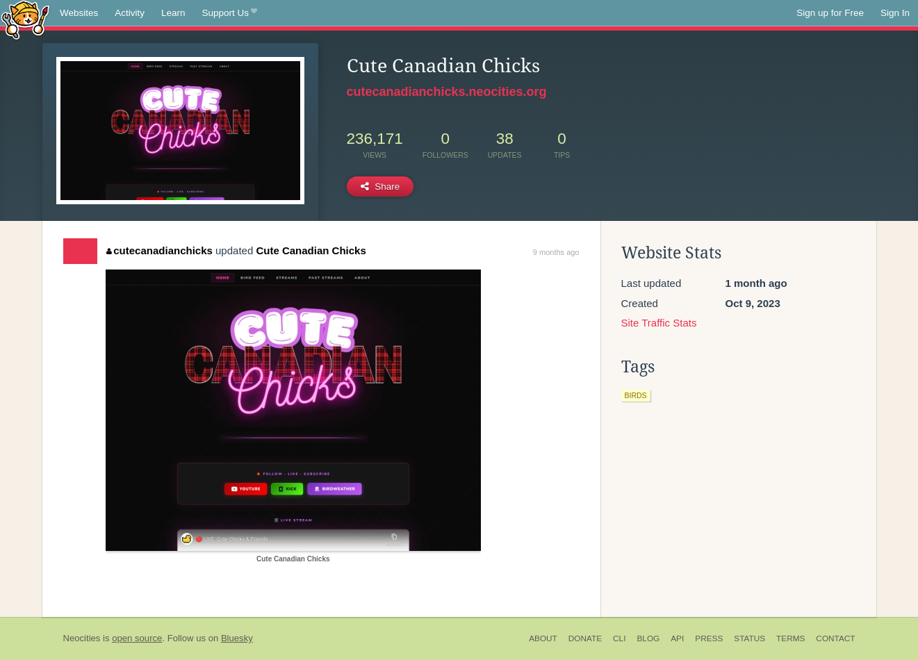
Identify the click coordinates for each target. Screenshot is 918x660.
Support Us (229, 13)
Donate (585, 638)
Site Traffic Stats (659, 323)
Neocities (82, 638)
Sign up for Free (830, 13)
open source (137, 638)
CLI (619, 638)
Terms (790, 638)
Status (749, 638)
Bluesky (237, 638)
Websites (79, 13)
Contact (835, 638)
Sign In (895, 13)
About (543, 638)
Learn (173, 13)
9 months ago (556, 252)
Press (709, 638)
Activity (130, 13)
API (677, 638)
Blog (648, 638)
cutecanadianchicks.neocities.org (447, 92)
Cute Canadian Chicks (311, 250)
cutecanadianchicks (159, 250)
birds (636, 395)
